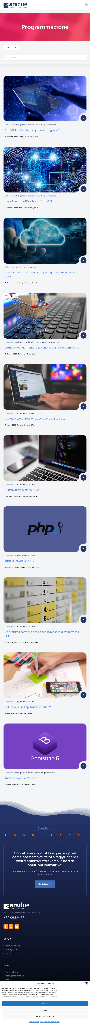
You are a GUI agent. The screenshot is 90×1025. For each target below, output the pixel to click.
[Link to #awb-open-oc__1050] (85, 4)
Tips (57, 342)
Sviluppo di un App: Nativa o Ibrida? (28, 707)
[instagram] (11, 926)
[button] (86, 984)
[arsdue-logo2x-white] (16, 903)
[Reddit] (24, 834)
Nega (45, 1010)
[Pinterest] (70, 834)
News (37, 125)
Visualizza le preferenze (45, 1016)
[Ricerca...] (45, 57)
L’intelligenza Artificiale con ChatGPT (28, 201)
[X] (15, 834)
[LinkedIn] (33, 834)
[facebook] (6, 926)
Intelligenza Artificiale (24, 125)
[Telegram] (51, 834)
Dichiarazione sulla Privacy (50, 1022)
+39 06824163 (14, 918)
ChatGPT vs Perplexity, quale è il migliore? (32, 130)
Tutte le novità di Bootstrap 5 (24, 778)
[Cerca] (6, 57)
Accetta (45, 1003)
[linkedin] (17, 926)
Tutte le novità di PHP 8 (19, 561)
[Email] (79, 834)
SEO (53, 342)
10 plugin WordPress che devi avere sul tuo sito (35, 418)
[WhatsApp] (43, 834)
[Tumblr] (61, 834)
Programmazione (48, 125)
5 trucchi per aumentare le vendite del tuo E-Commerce (42, 347)
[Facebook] (6, 834)
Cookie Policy (34, 1022)
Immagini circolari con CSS (22, 490)
